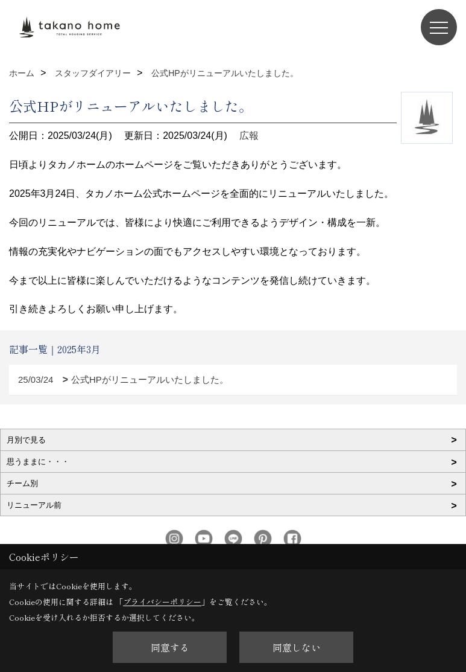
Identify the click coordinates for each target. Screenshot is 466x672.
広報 (249, 135)
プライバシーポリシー (162, 601)
